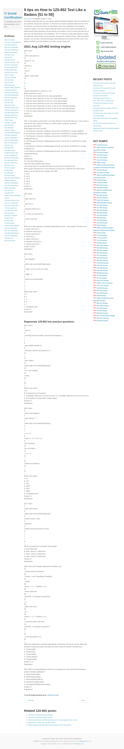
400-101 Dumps (9, 40)
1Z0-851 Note (9, 82)
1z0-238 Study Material (12, 133)
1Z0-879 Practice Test (11, 62)
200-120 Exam (9, 213)
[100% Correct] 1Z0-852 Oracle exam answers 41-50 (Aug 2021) (49, 725)
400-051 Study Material (12, 87)
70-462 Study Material (11, 225)
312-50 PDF (8, 57)
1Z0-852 (28, 18)
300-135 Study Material (12, 178)
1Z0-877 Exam (9, 75)
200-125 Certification (11, 47)
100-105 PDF (8, 102)
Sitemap (82, 741)
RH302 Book (8, 170)
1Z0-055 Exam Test (10, 117)
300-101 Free (8, 100)
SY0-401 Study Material (12, 42)
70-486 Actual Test (10, 208)
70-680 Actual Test (10, 70)
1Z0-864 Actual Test (11, 160)
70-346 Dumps (9, 223)
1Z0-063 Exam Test (10, 210)
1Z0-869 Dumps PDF (11, 112)
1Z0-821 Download (10, 97)
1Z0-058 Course (9, 150)
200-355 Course (9, 60)
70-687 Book (8, 218)
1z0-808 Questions (10, 90)
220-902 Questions (10, 135)
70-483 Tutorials (9, 168)
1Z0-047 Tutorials (10, 77)
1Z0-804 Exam (9, 165)
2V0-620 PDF (8, 193)
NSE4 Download (9, 188)
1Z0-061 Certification (11, 183)
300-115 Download (10, 143)
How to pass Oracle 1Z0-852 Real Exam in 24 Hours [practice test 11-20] (52, 720)
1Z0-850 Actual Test (11, 115)
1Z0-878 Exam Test (10, 72)
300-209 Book (9, 125)
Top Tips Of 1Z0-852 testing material (40, 717)
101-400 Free (8, 190)
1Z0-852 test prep (53, 695)
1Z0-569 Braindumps (11, 233)
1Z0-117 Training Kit (11, 203)
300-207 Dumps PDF (11, 158)
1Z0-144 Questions (10, 228)
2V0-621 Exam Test (10, 163)
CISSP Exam (8, 120)
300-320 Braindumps (11, 50)
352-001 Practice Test (11, 107)
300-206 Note (8, 128)
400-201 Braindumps (11, 140)
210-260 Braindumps (11, 185)
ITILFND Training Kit (11, 110)
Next (83, 700)
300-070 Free (8, 145)
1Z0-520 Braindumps (11, 95)
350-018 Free (8, 238)
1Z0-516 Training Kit (11, 65)
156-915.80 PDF (9, 240)
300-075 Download (10, 52)
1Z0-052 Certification (11, 92)
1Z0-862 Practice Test (11, 200)
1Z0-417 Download (10, 235)
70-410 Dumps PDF (11, 67)
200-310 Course (9, 105)
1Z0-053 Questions (10, 45)
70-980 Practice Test (11, 153)
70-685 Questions (10, 180)
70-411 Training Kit (10, 155)
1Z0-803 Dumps (9, 85)
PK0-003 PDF (9, 148)
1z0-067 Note (8, 220)
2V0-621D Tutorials (10, 215)
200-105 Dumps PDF (11, 205)
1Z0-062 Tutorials (10, 122)
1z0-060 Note (8, 173)
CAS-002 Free (9, 55)
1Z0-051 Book (9, 80)
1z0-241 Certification (11, 230)
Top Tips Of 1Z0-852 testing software (40, 715)
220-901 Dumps (9, 175)
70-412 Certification (10, 138)
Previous (31, 700)
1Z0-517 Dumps (9, 130)
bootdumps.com (78, 743)
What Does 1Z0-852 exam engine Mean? (42, 722)
